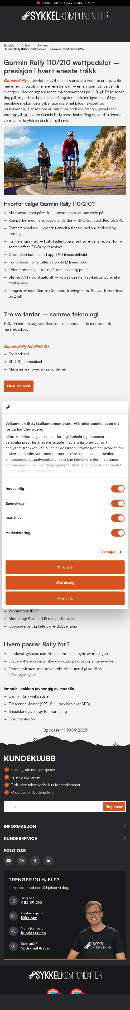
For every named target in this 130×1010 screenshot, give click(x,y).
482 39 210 (31, 902)
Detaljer (109, 552)
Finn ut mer (18, 386)
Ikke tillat (64, 598)
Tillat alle (65, 567)
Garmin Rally (15, 80)
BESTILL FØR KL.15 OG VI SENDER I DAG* (68, 2)
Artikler (26, 45)
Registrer (114, 806)
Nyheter (43, 45)
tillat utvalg (65, 583)
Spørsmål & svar (35, 948)
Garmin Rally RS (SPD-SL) (26, 346)
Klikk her (29, 917)
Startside (9, 45)
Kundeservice (33, 932)
